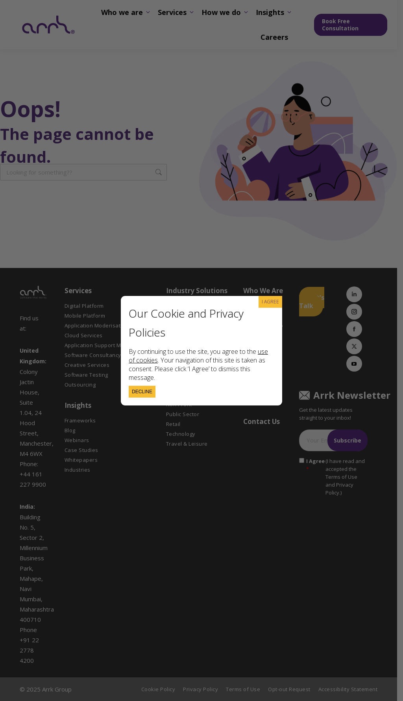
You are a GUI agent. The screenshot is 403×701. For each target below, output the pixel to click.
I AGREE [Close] (270, 301)
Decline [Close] (142, 391)
